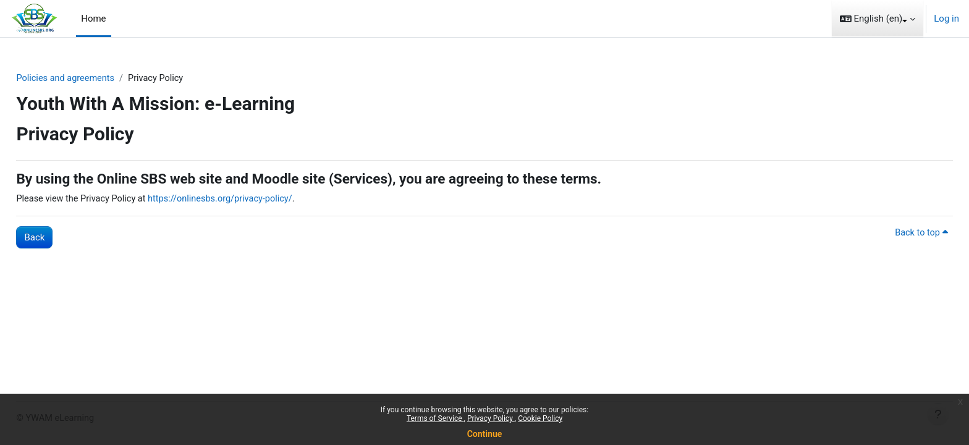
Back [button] (62, 238)
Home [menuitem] (93, 18)
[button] (878, 18)
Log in (946, 18)
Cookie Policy (540, 418)
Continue (484, 434)
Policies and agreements (94, 78)
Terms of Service (435, 418)
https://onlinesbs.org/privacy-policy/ (254, 199)
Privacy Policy (491, 418)
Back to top (893, 233)
